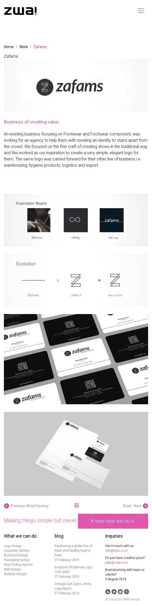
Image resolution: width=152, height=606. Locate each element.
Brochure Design (16, 555)
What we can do (20, 536)
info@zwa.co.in (116, 550)
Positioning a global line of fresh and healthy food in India (73, 550)
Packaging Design (17, 560)
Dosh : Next (135, 506)
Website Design (15, 574)
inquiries (114, 536)
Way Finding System (18, 564)
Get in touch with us (119, 546)
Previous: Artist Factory (26, 506)
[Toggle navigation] (141, 11)
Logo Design (13, 546)
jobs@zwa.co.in (116, 562)
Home (9, 47)
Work (23, 47)
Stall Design (12, 569)
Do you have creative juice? (124, 558)
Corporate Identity (16, 550)
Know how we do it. (113, 521)
